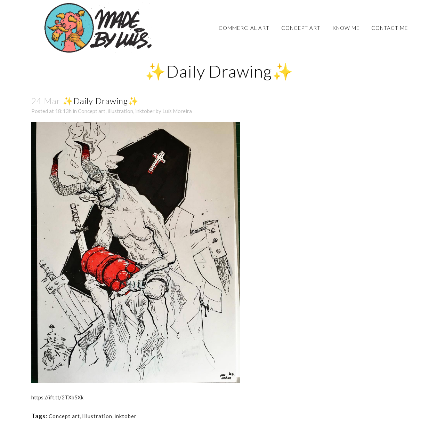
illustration (120, 111)
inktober (145, 111)
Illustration (97, 416)
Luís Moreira (177, 111)
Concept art (91, 111)
